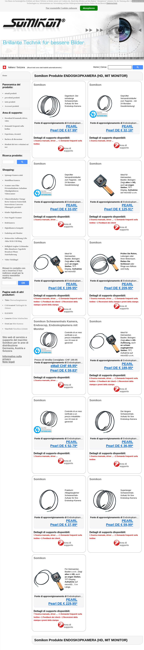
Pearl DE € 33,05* (63, 209)
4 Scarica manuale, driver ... (46, 298)
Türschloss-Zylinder (16, 329)
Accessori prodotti (12, 106)
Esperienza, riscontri (13, 134)
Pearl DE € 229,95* (62, 603)
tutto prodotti (10, 102)
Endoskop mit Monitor (13, 233)
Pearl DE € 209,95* (118, 288)
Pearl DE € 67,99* (63, 130)
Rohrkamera (10, 223)
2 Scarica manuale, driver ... (101, 220)
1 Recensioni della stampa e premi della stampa (117, 302)
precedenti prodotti (12, 98)
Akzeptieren (89, 8)
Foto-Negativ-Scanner (13, 218)
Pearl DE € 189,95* (118, 368)
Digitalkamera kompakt (14, 228)
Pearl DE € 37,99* (63, 525)
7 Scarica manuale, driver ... (101, 298)
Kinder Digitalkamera (13, 212)
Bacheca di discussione (13, 139)
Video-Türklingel (11, 260)
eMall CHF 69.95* (64, 366)
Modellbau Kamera (12, 180)
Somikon (40, 84)
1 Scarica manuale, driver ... (46, 141)
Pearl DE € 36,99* (119, 446)
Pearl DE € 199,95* (62, 288)
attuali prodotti (11, 93)
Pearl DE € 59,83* (63, 370)
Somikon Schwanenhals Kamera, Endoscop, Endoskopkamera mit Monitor (56, 325)
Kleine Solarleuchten (16, 318)
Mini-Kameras (14, 324)
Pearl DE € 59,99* (119, 525)
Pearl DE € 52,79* (63, 446)
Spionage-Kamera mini (14, 175)
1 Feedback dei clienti (106, 223)
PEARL (71, 126)
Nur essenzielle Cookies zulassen (61, 8)
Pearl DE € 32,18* (119, 130)
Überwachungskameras (16, 300)
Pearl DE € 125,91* (118, 209)
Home (96, 67)
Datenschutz (111, 3)
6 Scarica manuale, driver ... (101, 378)
